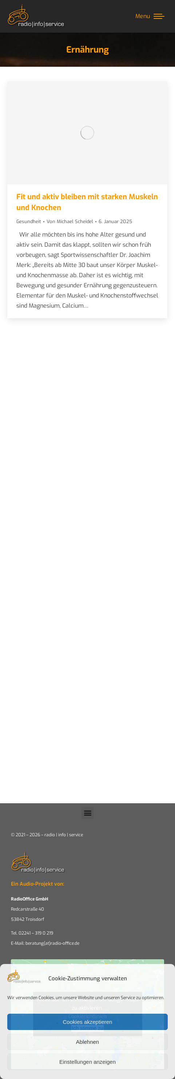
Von (70, 221)
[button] (87, 813)
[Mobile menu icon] (150, 16)
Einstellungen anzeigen (87, 1062)
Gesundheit (28, 221)
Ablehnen (87, 1042)
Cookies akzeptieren (87, 1022)
